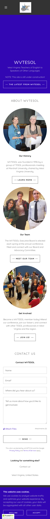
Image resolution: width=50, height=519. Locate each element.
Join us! (25, 337)
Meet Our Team (25, 258)
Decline (13, 513)
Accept (37, 513)
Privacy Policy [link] (14, 451)
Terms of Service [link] (29, 451)
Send (25, 439)
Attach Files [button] (11, 428)
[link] (25, 7)
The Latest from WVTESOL (25, 84)
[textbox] (25, 370)
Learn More (25, 180)
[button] (6, 7)
